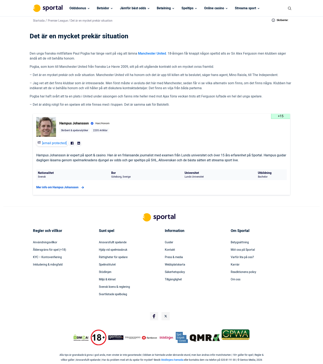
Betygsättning (240, 242)
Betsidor (103, 8)
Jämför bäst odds (133, 8)
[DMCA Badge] (81, 337)
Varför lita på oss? (242, 257)
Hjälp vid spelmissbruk (113, 250)
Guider (169, 242)
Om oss (235, 279)
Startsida (39, 21)
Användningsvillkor (45, 242)
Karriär (235, 265)
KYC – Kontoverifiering (47, 257)
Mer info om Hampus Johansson (60, 187)
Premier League (58, 21)
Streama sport (245, 8)
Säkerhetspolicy (175, 272)
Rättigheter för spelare (113, 257)
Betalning (164, 8)
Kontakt (170, 250)
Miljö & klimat (107, 279)
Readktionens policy (243, 272)
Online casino (214, 8)
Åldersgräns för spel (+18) (49, 250)
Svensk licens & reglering (114, 287)
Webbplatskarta (175, 265)
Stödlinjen (105, 272)
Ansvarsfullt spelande (112, 242)
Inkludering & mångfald (48, 265)
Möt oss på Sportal (243, 250)
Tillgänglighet (173, 279)
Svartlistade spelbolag (113, 294)
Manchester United (152, 53)
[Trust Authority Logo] (116, 337)
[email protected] (54, 143)
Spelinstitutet (107, 265)
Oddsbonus (77, 8)
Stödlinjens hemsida (172, 360)
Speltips (187, 8)
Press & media (174, 257)
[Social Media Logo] (154, 316)
